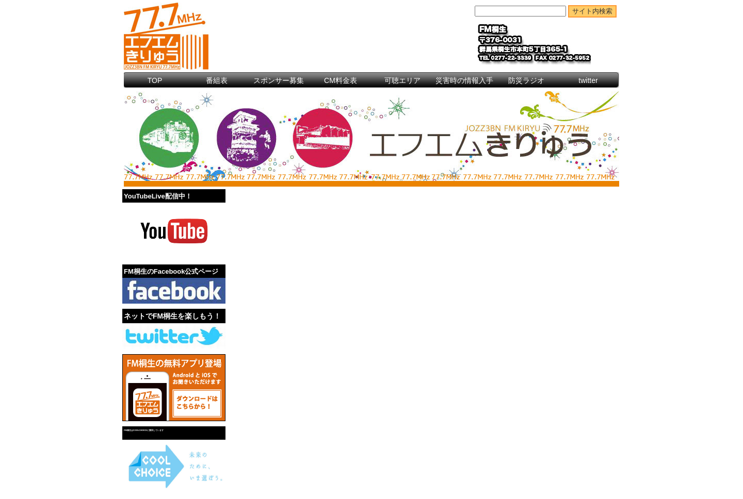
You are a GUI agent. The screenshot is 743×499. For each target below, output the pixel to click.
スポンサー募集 (278, 80)
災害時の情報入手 (464, 80)
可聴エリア (402, 80)
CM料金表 (340, 80)
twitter (587, 80)
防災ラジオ (526, 80)
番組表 (217, 80)
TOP (155, 80)
